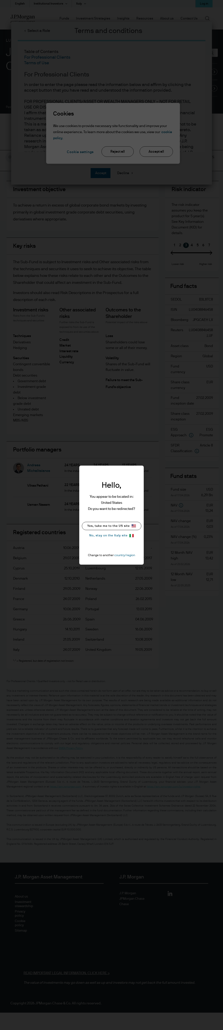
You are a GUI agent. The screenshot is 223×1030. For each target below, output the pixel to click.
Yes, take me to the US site (111, 525)
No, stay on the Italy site (111, 535)
